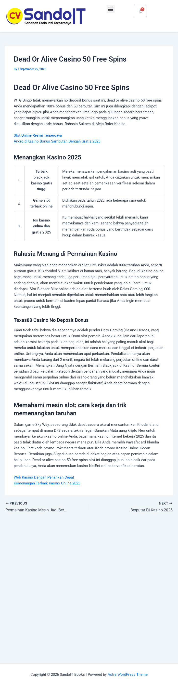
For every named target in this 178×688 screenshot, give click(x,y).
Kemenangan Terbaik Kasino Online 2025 (47, 483)
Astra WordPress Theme (128, 674)
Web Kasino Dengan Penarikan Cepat (44, 477)
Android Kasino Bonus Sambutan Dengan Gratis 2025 (57, 141)
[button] (111, 9)
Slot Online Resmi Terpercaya (38, 135)
